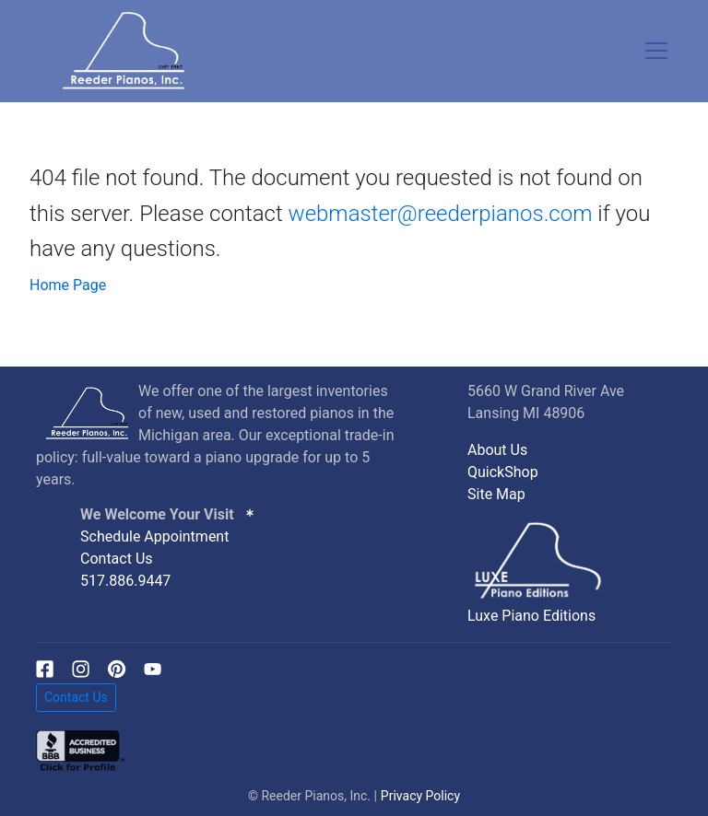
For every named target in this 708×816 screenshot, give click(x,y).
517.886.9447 (125, 580)
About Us (497, 450)
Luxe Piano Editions (531, 615)
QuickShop (502, 472)
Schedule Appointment (154, 536)
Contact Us (116, 558)
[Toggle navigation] (656, 50)
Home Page (68, 285)
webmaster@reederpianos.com (441, 214)
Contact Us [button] (76, 697)
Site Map (496, 494)
